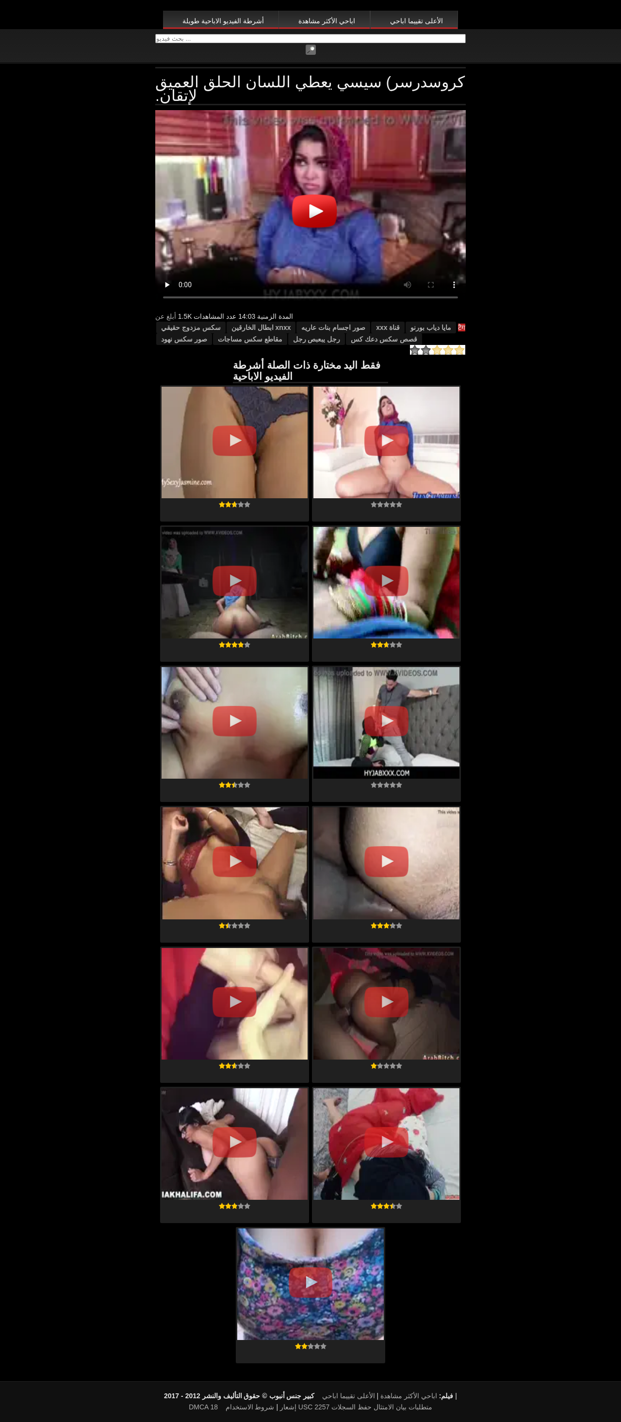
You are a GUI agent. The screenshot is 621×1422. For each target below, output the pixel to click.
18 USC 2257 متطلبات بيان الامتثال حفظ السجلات (321, 1407)
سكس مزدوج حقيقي (191, 327)
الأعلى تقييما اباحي (416, 21)
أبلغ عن (165, 316)
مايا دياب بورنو (430, 327)
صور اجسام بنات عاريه (333, 327)
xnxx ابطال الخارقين (261, 327)
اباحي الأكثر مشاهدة (326, 21)
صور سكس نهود (184, 339)
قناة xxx (388, 327)
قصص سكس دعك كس (384, 339)
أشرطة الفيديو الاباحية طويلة (223, 21)
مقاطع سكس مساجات (250, 339)
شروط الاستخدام (250, 1407)
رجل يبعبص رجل (317, 339)
